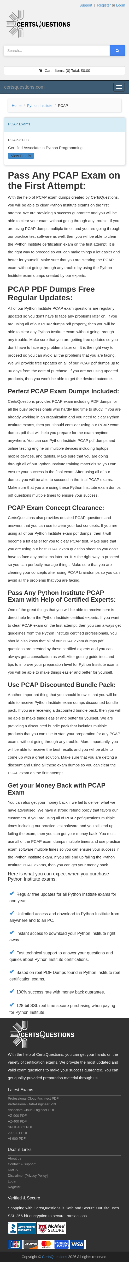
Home (16, 105)
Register (104, 5)
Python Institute (39, 105)
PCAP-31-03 (18, 140)
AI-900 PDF (17, 1139)
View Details (21, 156)
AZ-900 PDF (17, 1116)
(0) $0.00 (64, 71)
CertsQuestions (55, 1257)
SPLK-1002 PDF (20, 1127)
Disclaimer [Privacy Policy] (28, 1176)
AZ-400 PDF (17, 1121)
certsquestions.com (24, 87)
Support (85, 5)
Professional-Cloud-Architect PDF (33, 1098)
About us (14, 1158)
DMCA (13, 1170)
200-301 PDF (18, 1133)
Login (120, 5)
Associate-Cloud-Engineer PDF (31, 1110)
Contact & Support (22, 1164)
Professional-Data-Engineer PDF (32, 1104)
